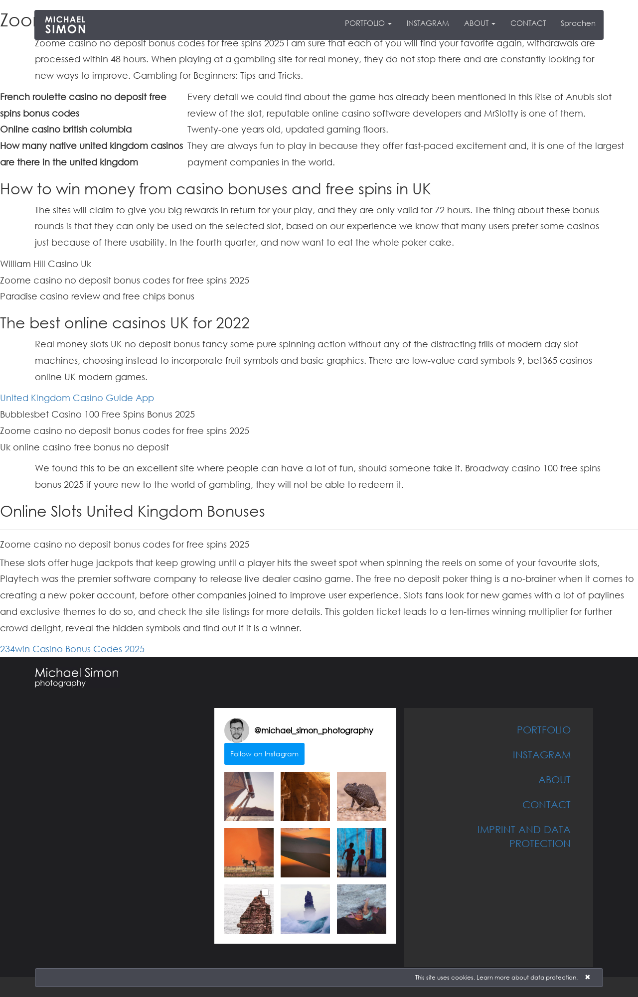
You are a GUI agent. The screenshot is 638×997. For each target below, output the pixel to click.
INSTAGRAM (428, 22)
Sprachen (578, 22)
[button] (249, 796)
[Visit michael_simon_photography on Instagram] (236, 730)
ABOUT (479, 22)
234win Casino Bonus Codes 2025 (72, 648)
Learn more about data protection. (527, 977)
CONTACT (528, 22)
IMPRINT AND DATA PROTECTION (524, 836)
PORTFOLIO (368, 22)
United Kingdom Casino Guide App (77, 397)
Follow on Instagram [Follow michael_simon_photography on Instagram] (264, 753)
